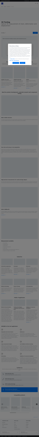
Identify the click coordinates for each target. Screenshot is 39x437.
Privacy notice (12, 58)
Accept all (22, 62)
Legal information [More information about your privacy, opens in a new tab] (16, 60)
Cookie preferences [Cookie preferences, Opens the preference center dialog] (16, 62)
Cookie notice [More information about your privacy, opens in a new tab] (11, 60)
